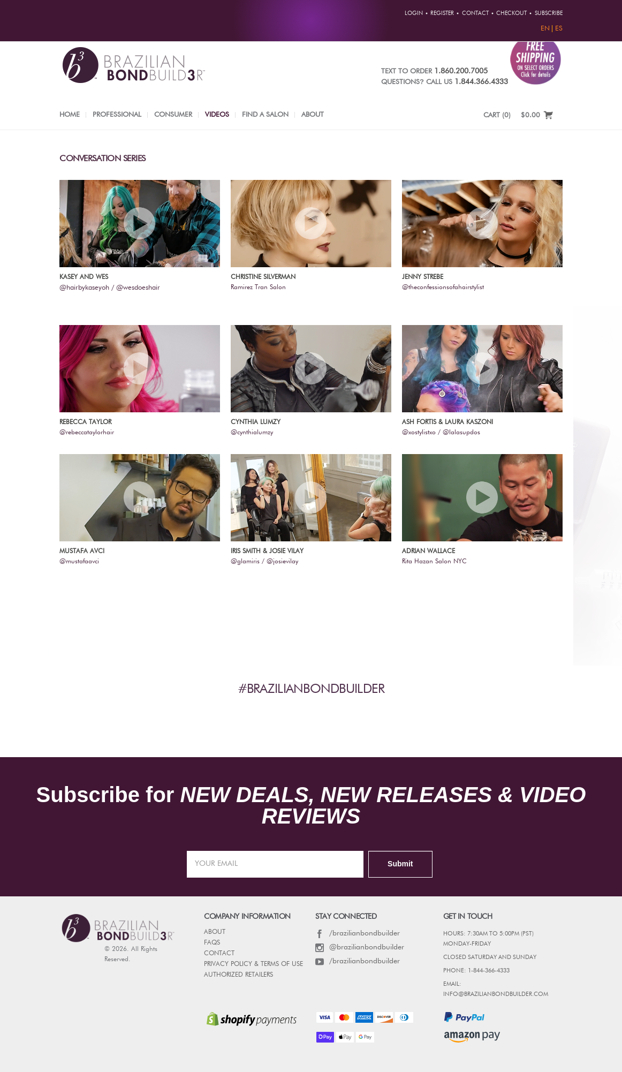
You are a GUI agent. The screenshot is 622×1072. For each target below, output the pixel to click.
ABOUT (214, 932)
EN (545, 28)
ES (559, 28)
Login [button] (414, 13)
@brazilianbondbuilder (359, 947)
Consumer (173, 114)
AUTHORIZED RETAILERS (238, 975)
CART (497, 115)
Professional (117, 114)
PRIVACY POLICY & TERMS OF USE (253, 964)
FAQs (212, 943)
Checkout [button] (511, 13)
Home (69, 114)
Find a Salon (265, 114)
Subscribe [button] (549, 13)
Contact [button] (475, 13)
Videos (217, 114)
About (312, 114)
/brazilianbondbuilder (357, 933)
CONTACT (219, 953)
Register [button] (442, 13)
